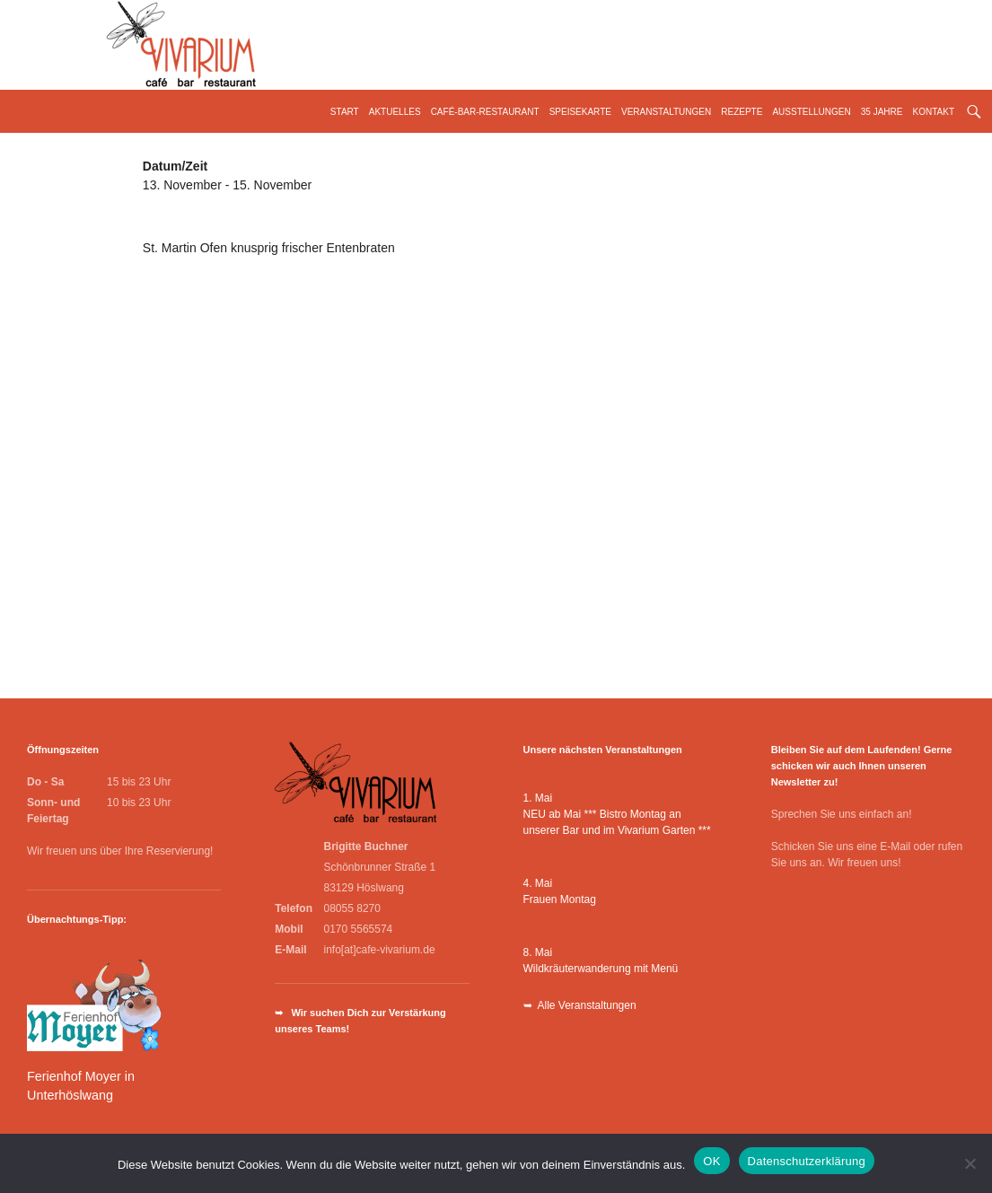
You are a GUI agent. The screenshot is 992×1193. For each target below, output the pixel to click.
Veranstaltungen (666, 112)
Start (344, 112)
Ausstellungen (811, 112)
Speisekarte (580, 112)
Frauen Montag (559, 899)
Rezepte (741, 112)
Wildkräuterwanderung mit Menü (601, 968)
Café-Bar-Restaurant (485, 112)
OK (711, 1161)
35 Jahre (882, 112)
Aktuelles (395, 112)
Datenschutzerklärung (806, 1161)
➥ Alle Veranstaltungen (579, 1005)
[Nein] (970, 1163)
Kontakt (933, 112)
